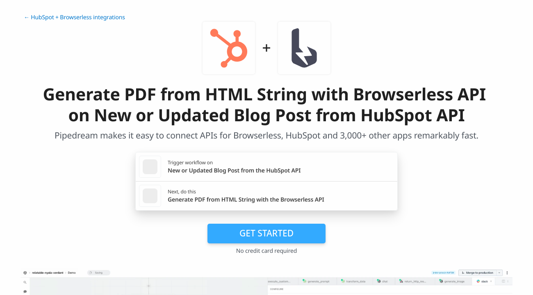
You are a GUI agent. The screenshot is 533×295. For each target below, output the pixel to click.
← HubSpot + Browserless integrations (74, 17)
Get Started (266, 233)
